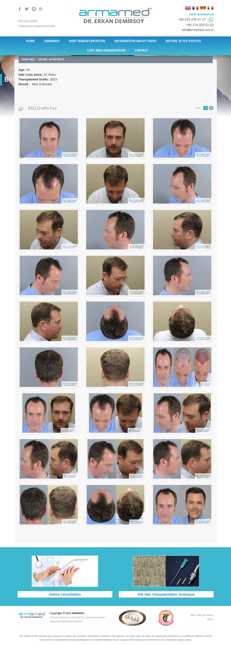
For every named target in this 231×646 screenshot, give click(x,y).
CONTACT (141, 50)
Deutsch (203, 8)
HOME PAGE (28, 59)
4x (211, 108)
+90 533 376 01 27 (196, 19)
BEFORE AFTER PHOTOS (183, 41)
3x (205, 108)
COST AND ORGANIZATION (106, 50)
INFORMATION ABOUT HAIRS (135, 41)
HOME (30, 41)
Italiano (210, 8)
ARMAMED (52, 41)
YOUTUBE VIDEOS (27, 21)
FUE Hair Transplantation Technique (166, 594)
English (188, 8)
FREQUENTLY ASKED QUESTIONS (37, 26)
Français (195, 8)
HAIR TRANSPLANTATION (87, 41)
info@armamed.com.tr (198, 30)
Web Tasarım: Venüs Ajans (202, 617)
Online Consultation (65, 594)
